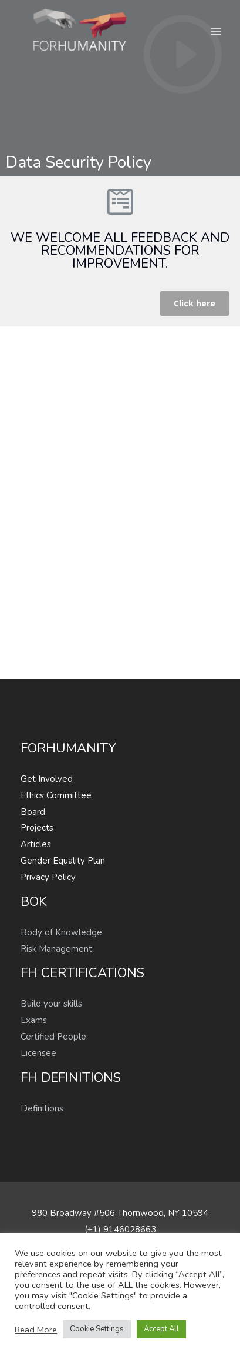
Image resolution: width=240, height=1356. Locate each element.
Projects (37, 828)
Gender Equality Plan (63, 861)
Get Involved (47, 779)
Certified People (53, 1036)
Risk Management (56, 949)
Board (33, 812)
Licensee (38, 1053)
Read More (36, 1329)
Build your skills (51, 1003)
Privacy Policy (48, 877)
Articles (36, 844)
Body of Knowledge (61, 932)
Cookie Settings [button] (97, 1329)
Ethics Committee (56, 795)
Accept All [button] (161, 1329)
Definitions (42, 1108)
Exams (34, 1020)
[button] (194, 303)
